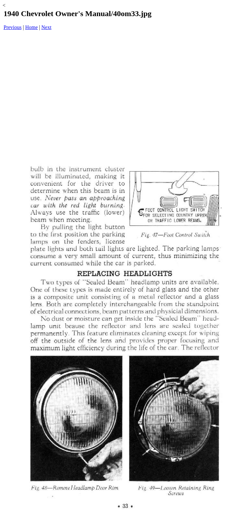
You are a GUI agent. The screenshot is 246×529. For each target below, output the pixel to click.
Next (47, 27)
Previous (13, 27)
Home (31, 27)
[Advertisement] (124, 86)
